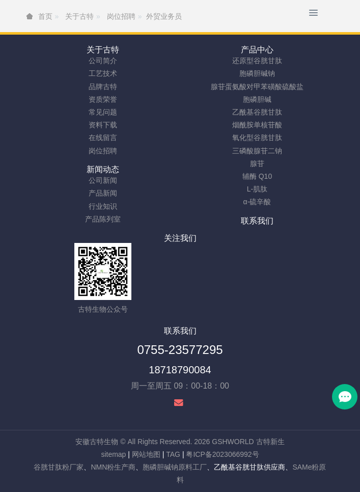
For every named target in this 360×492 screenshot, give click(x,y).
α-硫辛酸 (257, 202)
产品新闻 (103, 193)
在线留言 (103, 137)
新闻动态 (103, 169)
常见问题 (103, 112)
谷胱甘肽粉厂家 (59, 467)
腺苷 (257, 163)
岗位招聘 (103, 151)
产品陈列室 (103, 219)
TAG (173, 454)
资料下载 (103, 125)
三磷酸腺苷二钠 (257, 151)
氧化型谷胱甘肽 (257, 137)
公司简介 (103, 61)
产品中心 (257, 49)
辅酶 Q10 (257, 176)
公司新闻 (103, 180)
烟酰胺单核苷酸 (257, 125)
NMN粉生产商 (113, 467)
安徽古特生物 (96, 442)
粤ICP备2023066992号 (222, 454)
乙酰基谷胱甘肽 (257, 112)
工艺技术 (103, 73)
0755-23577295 (180, 350)
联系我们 (257, 220)
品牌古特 (103, 87)
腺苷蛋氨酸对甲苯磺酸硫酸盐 (257, 87)
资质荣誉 (103, 99)
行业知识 (103, 206)
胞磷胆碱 (257, 99)
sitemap (113, 454)
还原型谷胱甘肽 (257, 61)
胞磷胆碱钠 (257, 73)
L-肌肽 (257, 189)
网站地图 (146, 454)
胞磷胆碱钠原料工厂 (175, 467)
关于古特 (103, 49)
